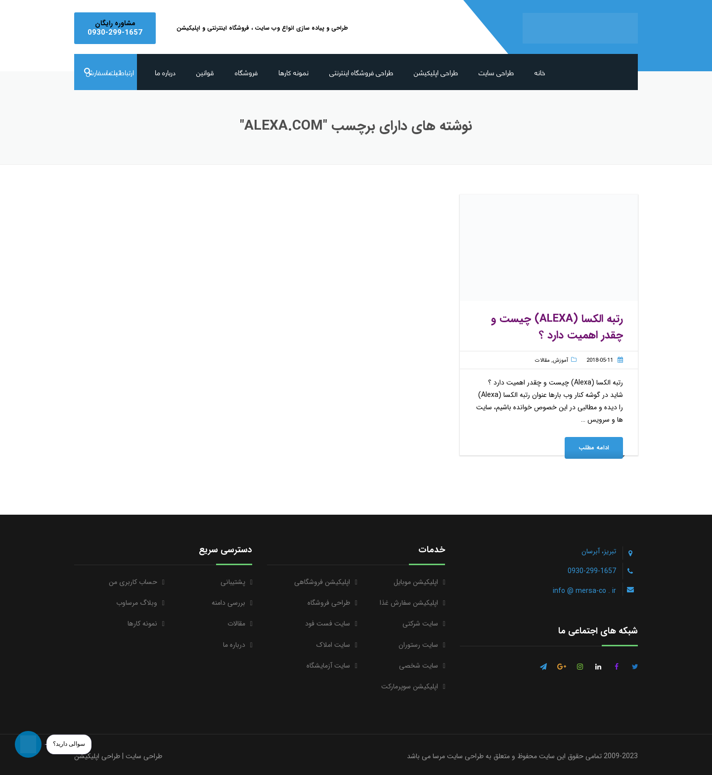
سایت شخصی (418, 665)
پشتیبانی (233, 582)
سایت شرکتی (420, 623)
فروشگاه (246, 72)
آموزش (560, 360)
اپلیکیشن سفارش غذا (409, 602)
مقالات (542, 360)
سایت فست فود (327, 623)
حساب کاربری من (133, 582)
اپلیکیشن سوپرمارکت (409, 686)
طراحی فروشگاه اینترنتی (361, 72)
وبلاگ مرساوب (136, 602)
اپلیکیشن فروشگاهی (322, 582)
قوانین (205, 72)
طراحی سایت (496, 72)
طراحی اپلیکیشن (436, 72)
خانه (539, 72)
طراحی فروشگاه (329, 602)
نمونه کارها (293, 72)
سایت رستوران (418, 644)
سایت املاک (333, 644)
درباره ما (165, 72)
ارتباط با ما (120, 72)
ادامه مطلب (593, 447)
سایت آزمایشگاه (328, 665)
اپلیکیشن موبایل (416, 582)
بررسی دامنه (228, 602)
